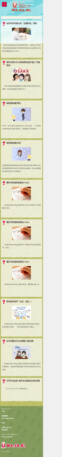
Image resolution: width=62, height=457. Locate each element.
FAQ (3, 423)
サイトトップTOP (6, 410)
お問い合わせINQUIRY (6, 428)
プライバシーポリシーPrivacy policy (10, 435)
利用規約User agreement (8, 417)
